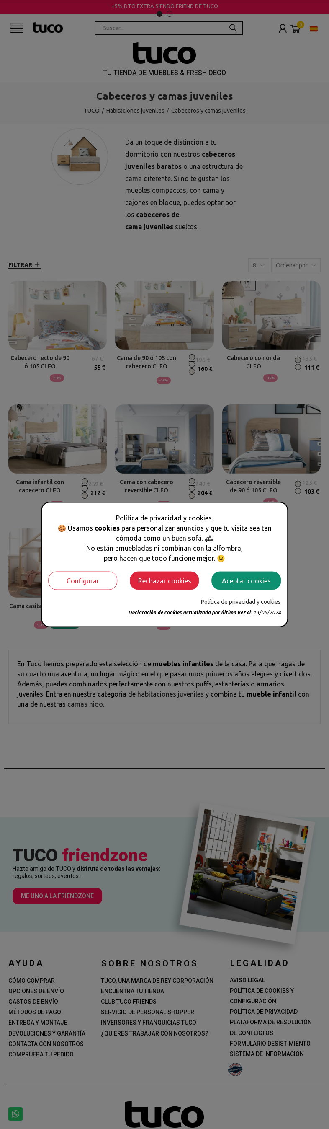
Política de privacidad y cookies (241, 601)
